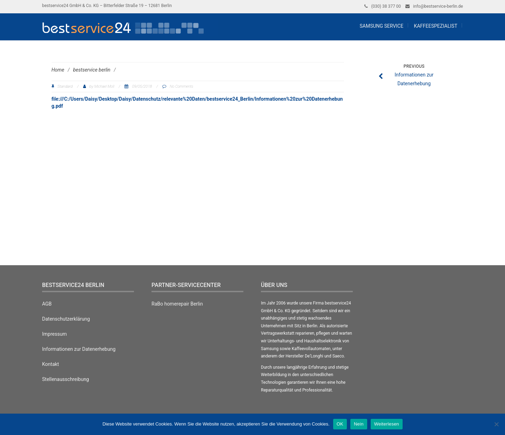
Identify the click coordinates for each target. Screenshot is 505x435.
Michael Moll (104, 86)
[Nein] (496, 424)
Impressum (54, 334)
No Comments (181, 86)
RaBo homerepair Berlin (177, 304)
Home (58, 70)
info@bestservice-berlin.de (438, 6)
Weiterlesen (386, 424)
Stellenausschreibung (65, 379)
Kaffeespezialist (435, 26)
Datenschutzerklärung (66, 319)
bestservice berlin (91, 70)
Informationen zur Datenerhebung (78, 349)
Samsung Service (380, 26)
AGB (47, 304)
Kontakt (50, 364)
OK (340, 424)
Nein (359, 424)
